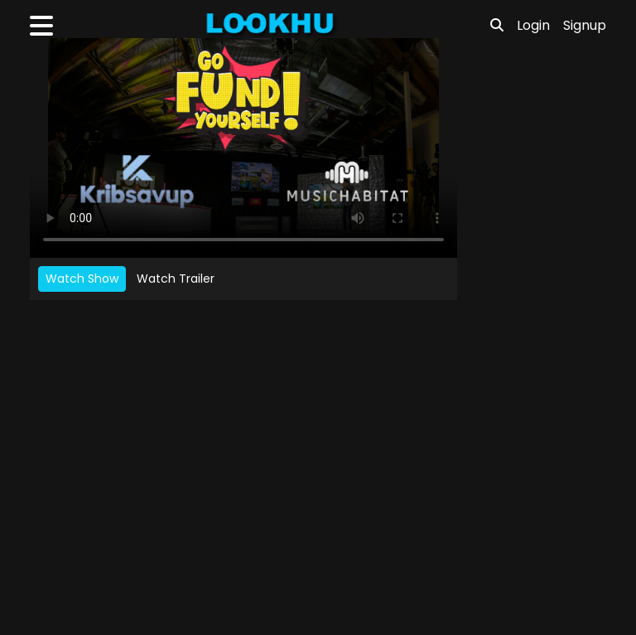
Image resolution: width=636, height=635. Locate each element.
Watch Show (82, 278)
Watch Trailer (175, 278)
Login (533, 25)
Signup (584, 25)
